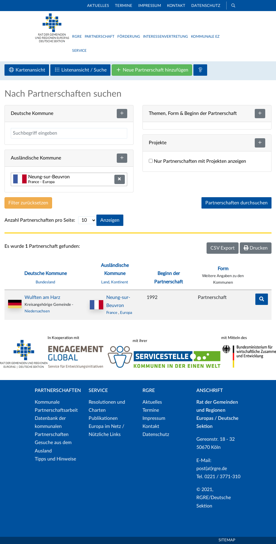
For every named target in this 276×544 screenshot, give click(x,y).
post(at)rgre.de (211, 468)
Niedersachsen (37, 311)
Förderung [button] (128, 36)
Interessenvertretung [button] (165, 36)
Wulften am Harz (42, 297)
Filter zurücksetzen (28, 202)
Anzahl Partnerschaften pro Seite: (39, 220)
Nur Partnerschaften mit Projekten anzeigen (197, 161)
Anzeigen (109, 220)
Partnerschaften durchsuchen (236, 202)
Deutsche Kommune (45, 273)
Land (105, 282)
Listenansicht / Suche (80, 69)
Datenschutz (205, 6)
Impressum (149, 6)
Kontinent (119, 282)
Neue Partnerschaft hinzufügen (152, 69)
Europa (126, 312)
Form (223, 268)
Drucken (256, 247)
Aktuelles (98, 6)
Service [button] (79, 50)
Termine (123, 6)
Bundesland (45, 282)
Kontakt (176, 6)
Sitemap (227, 540)
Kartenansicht (26, 69)
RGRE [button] (77, 36)
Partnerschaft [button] (99, 36)
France (112, 312)
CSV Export (222, 248)
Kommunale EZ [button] (205, 36)
